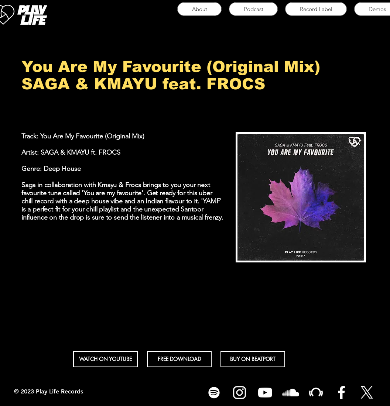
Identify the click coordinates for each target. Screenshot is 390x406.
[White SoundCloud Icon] (290, 392)
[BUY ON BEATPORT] (252, 359)
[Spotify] (214, 392)
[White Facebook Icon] (341, 392)
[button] (105, 359)
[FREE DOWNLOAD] (179, 359)
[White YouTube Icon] (265, 392)
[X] (367, 392)
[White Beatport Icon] (316, 392)
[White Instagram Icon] (239, 392)
